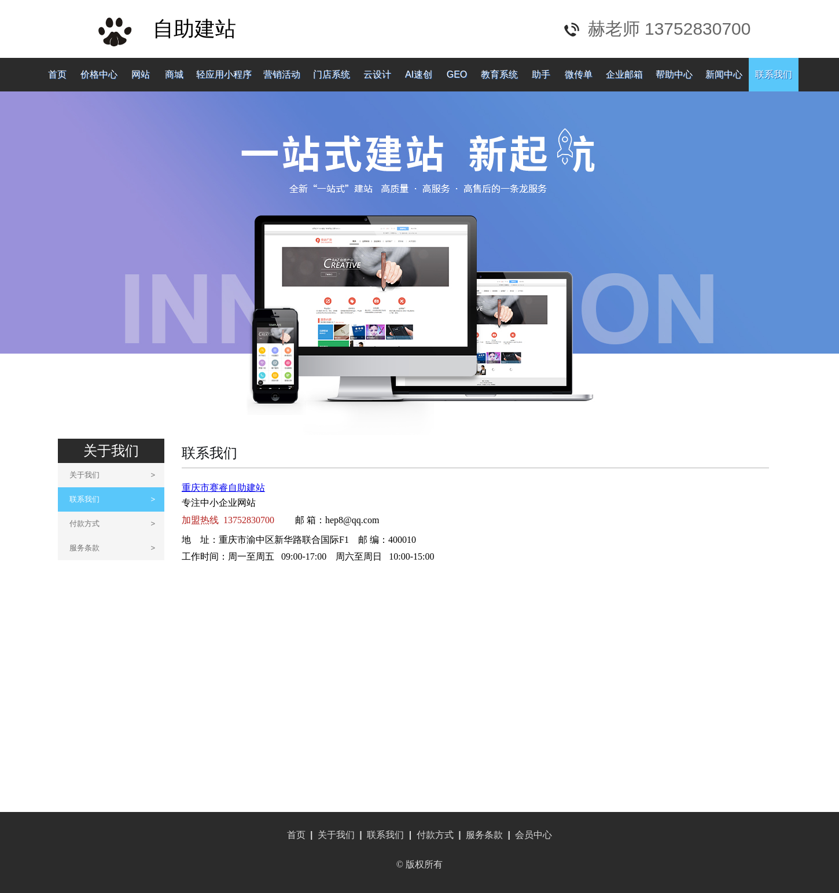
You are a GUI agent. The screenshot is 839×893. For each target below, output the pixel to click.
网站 (140, 74)
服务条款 (112, 547)
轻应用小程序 (224, 74)
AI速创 (418, 74)
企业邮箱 (624, 74)
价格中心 (98, 74)
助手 (541, 74)
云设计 (377, 74)
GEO (457, 74)
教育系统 (499, 74)
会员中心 (533, 835)
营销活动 (281, 74)
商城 (174, 74)
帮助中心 (674, 74)
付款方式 (112, 523)
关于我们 (112, 475)
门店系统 (331, 74)
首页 (57, 74)
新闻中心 (723, 74)
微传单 (579, 74)
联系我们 (773, 74)
